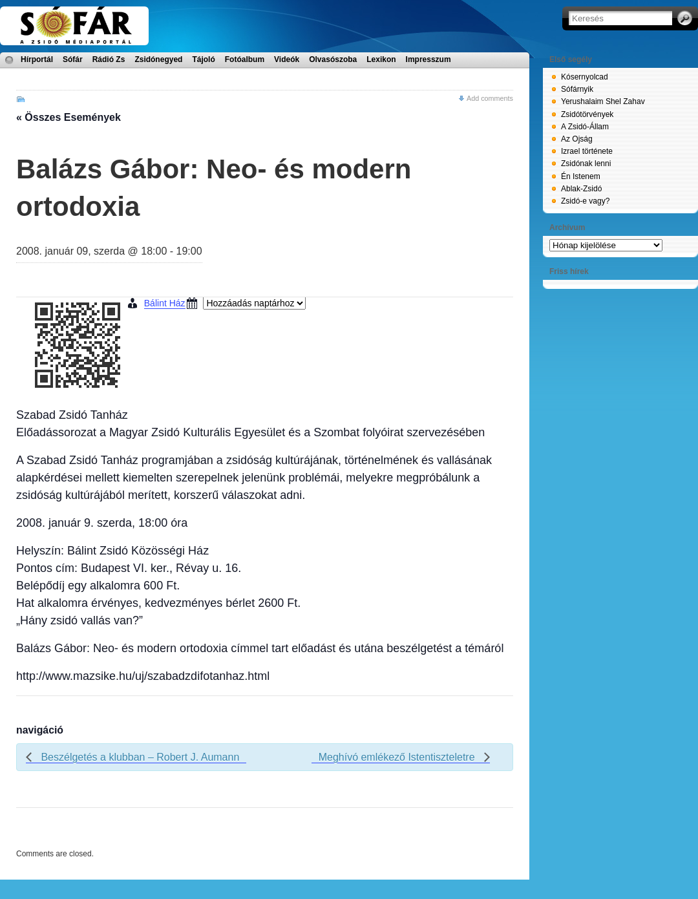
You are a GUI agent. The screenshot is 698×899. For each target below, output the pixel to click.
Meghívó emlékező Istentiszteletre (398, 757)
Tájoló (203, 59)
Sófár (73, 59)
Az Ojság (577, 138)
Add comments (490, 98)
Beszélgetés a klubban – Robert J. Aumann (138, 757)
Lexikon (381, 59)
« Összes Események (68, 117)
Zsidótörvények (587, 114)
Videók (286, 59)
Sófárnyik (577, 89)
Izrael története (587, 151)
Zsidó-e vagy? (585, 201)
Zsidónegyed (158, 59)
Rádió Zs (108, 59)
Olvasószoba (333, 59)
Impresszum (428, 59)
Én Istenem (580, 176)
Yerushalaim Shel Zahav (603, 101)
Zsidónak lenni (586, 163)
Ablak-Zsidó (581, 188)
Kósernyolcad (584, 76)
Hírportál (37, 59)
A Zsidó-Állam (585, 126)
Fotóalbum (244, 59)
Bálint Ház (164, 303)
